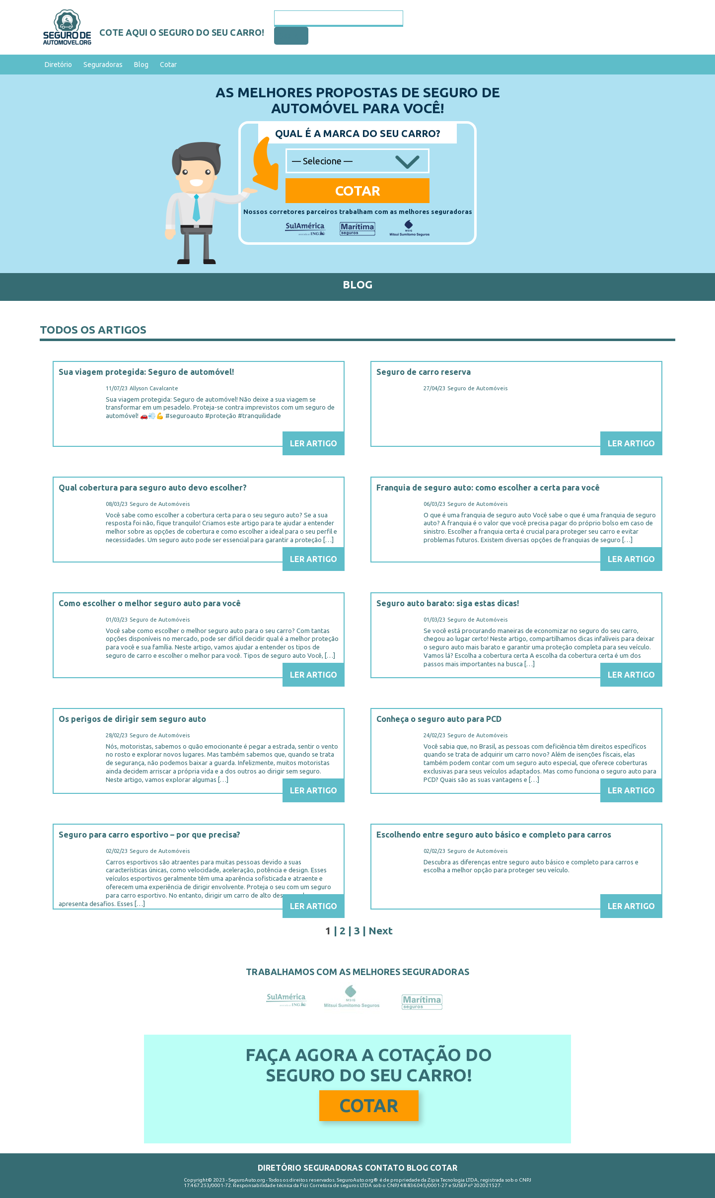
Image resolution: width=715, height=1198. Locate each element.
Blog (141, 65)
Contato (385, 1167)
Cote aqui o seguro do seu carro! (181, 32)
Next (380, 930)
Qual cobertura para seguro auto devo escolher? (153, 487)
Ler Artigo (313, 443)
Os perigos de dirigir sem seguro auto (132, 718)
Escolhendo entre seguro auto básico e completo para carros (493, 834)
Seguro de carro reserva (423, 371)
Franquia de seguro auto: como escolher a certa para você (488, 487)
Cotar (168, 65)
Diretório (58, 65)
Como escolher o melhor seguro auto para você (150, 603)
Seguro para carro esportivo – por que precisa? (149, 834)
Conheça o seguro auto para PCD (438, 718)
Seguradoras (103, 65)
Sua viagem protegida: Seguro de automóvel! (146, 371)
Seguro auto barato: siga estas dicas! (447, 603)
